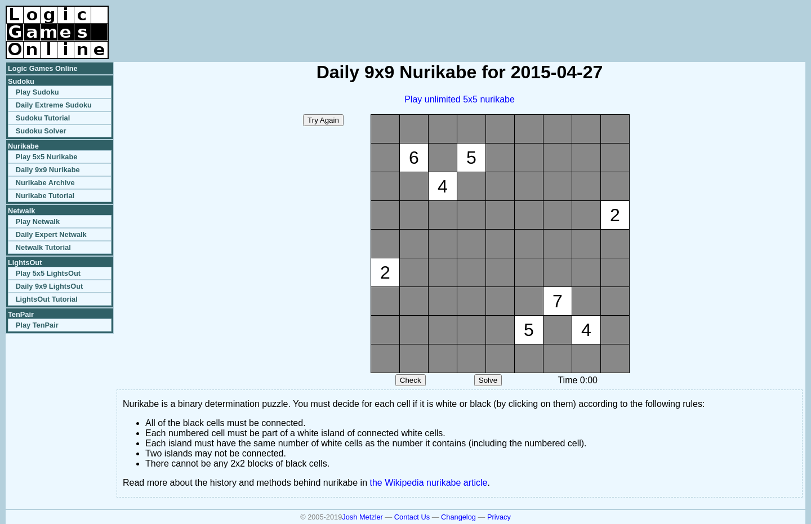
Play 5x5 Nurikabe (47, 157)
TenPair (21, 314)
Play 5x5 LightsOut (48, 273)
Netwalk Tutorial (43, 247)
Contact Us (412, 517)
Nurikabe (23, 146)
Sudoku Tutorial (43, 118)
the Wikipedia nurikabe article (429, 482)
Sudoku (21, 81)
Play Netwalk (38, 221)
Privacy (499, 517)
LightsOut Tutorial (47, 299)
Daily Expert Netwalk (51, 234)
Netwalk (21, 211)
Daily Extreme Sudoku (54, 105)
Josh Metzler (362, 517)
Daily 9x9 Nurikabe (48, 169)
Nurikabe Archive (45, 182)
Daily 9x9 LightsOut (49, 286)
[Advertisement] (673, 22)
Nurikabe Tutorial (45, 195)
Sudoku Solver (41, 131)
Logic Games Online (43, 68)
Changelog (458, 517)
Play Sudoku (37, 92)
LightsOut (25, 262)
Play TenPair (37, 325)
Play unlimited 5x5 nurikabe (459, 99)
